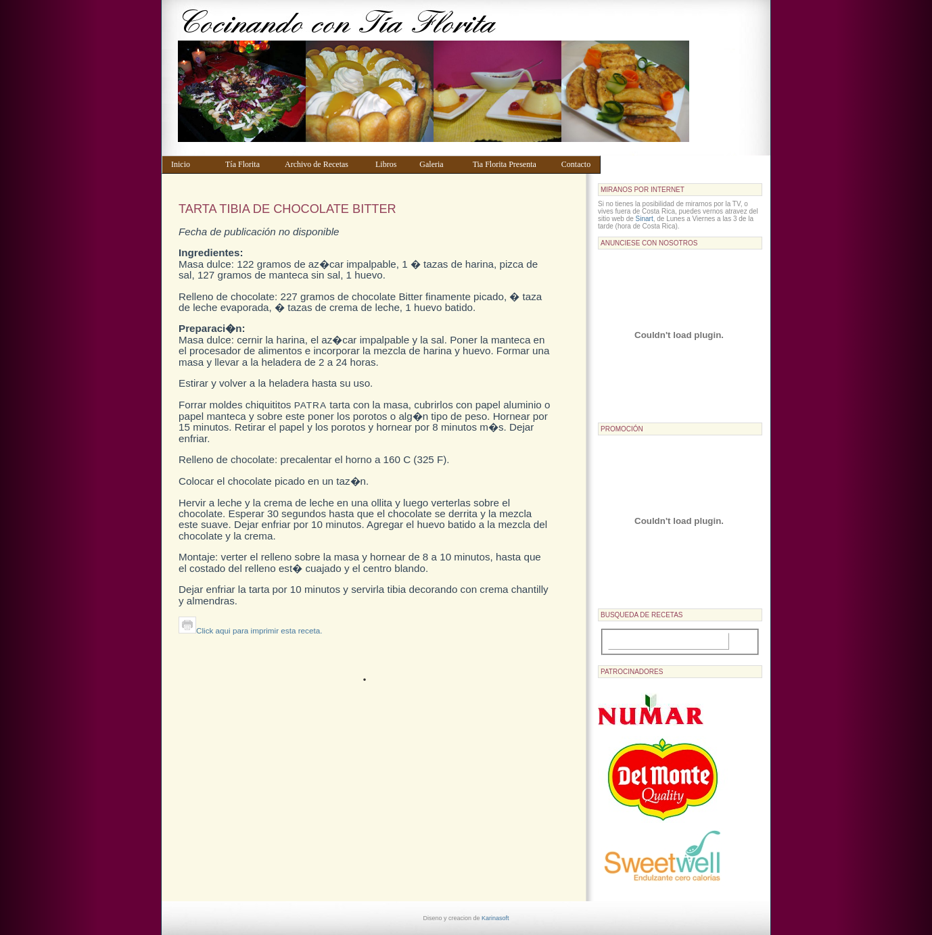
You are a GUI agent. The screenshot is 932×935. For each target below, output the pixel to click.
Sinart (644, 218)
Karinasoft (495, 918)
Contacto (578, 164)
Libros (390, 164)
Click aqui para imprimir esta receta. (250, 630)
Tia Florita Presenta (511, 164)
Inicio (191, 164)
